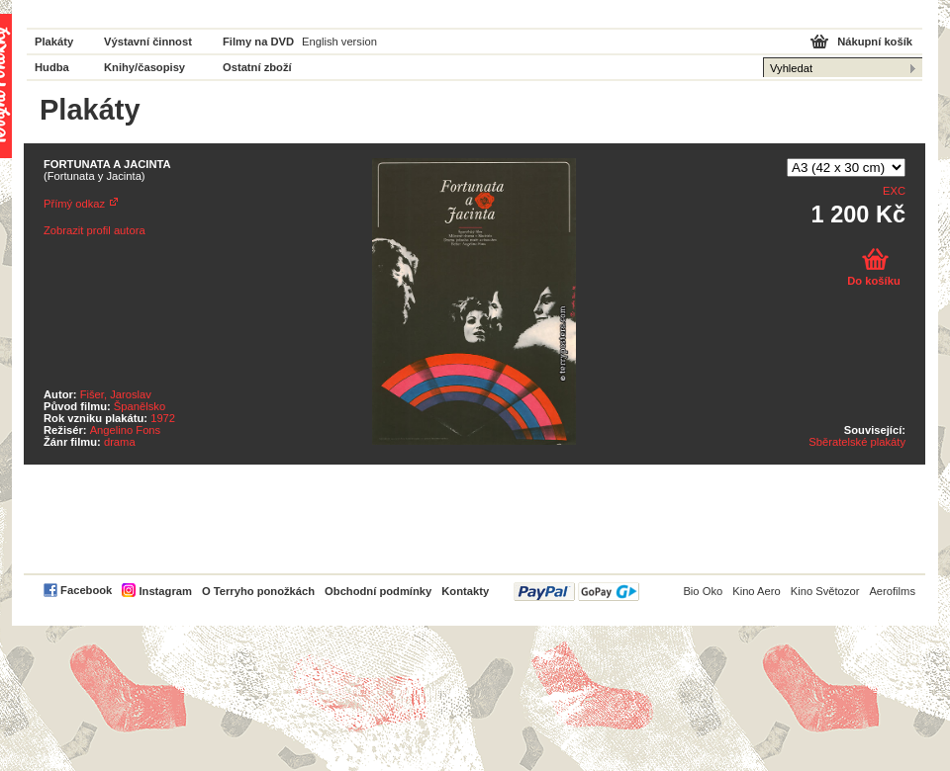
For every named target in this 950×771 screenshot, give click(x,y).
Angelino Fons (125, 430)
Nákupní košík (874, 41)
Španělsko (139, 406)
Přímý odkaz (74, 204)
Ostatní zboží (257, 67)
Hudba (52, 67)
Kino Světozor (825, 591)
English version (339, 41)
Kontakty (465, 591)
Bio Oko (702, 591)
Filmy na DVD (258, 41)
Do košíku (873, 281)
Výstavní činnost (148, 41)
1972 (162, 418)
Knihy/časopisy (144, 67)
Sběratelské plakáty (856, 442)
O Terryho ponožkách (258, 591)
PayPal (576, 591)
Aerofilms (892, 591)
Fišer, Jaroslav (115, 394)
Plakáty (54, 41)
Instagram (165, 591)
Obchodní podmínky (378, 591)
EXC (894, 191)
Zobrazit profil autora (94, 230)
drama (120, 442)
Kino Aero (756, 591)
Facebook (86, 590)
